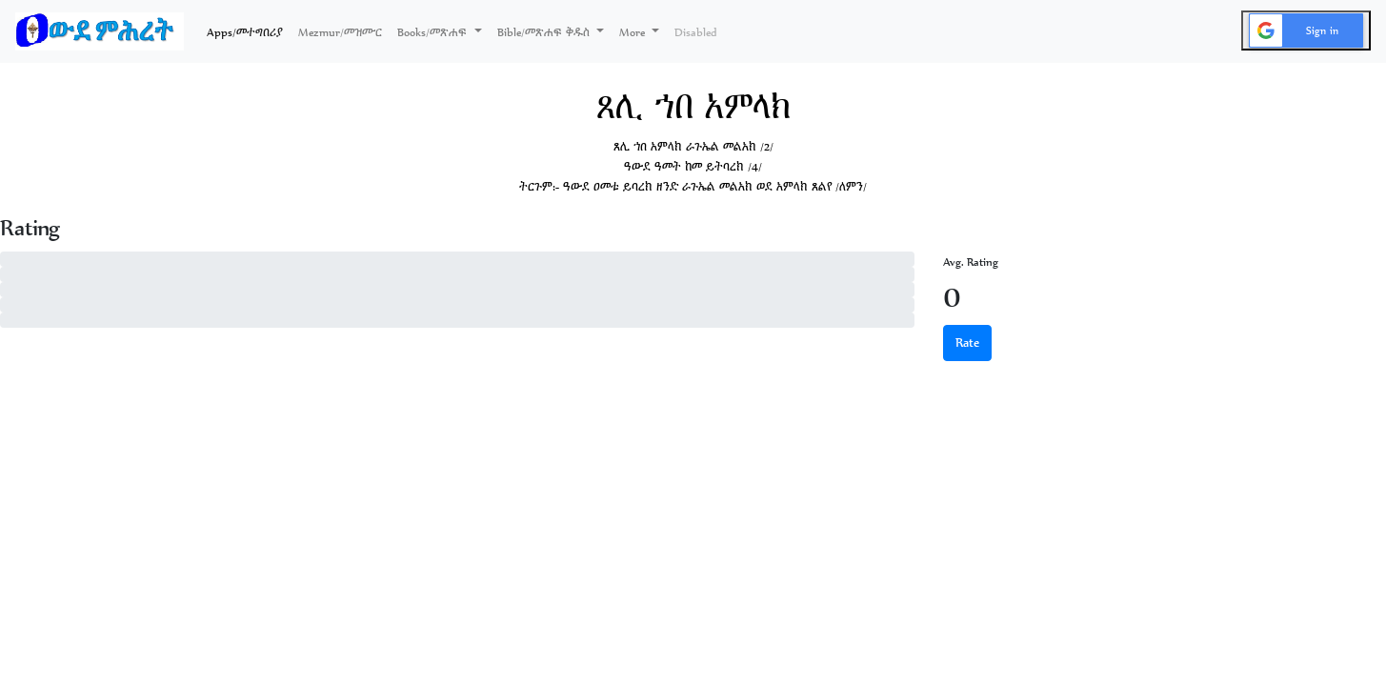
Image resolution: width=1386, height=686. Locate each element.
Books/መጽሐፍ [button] (434, 32)
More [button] (633, 32)
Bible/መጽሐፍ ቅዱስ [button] (545, 32)
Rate (967, 342)
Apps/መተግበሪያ (249, 30)
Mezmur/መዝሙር (340, 32)
